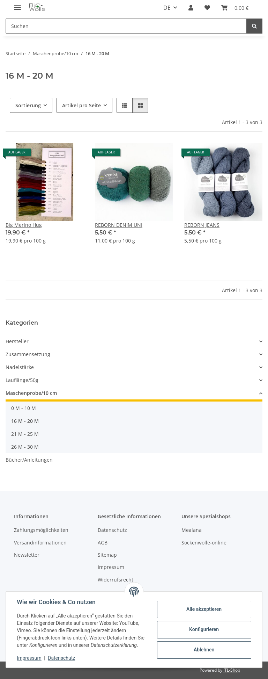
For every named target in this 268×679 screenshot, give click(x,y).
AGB (102, 542)
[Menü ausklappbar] (17, 4)
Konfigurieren (203, 629)
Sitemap (107, 554)
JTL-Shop (231, 670)
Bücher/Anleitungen (29, 459)
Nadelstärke (20, 367)
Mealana (191, 530)
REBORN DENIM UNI (118, 225)
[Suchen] (254, 26)
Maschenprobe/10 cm (31, 393)
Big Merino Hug (24, 225)
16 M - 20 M (25, 421)
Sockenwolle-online (203, 542)
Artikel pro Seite (81, 105)
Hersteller (17, 341)
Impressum (29, 658)
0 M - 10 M (23, 408)
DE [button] (167, 8)
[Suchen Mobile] (126, 26)
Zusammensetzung (28, 354)
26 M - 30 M (25, 446)
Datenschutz (61, 658)
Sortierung (28, 105)
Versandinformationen (40, 542)
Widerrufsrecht (115, 579)
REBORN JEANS (201, 225)
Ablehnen (203, 649)
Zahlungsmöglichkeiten (41, 530)
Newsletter (26, 554)
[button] (191, 8)
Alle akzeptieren (203, 609)
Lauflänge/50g (22, 380)
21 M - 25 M (25, 434)
